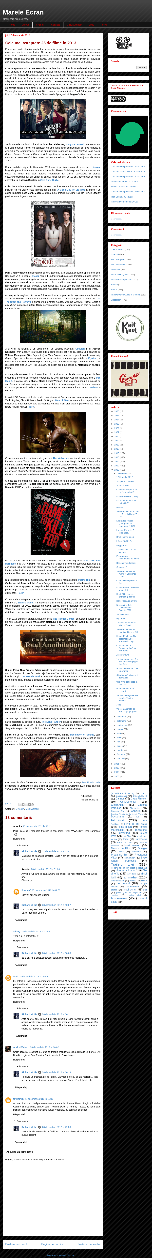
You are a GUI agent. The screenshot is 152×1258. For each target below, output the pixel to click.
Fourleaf (26, 890)
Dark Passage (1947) (126, 601)
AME (91, 24)
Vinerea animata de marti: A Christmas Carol (126, 574)
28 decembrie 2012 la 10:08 (56, 953)
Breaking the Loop (125, 537)
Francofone (140, 829)
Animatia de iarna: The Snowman (127, 669)
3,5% (104, 24)
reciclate (114, 895)
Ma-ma (119, 507)
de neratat (123, 883)
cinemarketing (117, 880)
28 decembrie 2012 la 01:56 (46, 890)
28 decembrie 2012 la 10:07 (56, 905)
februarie (121, 754)
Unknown (18, 1099)
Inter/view (115, 269)
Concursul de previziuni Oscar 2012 (128, 166)
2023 (117, 424)
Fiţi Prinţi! (120, 618)
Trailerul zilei (122, 864)
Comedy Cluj (117, 811)
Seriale (114, 284)
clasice (133, 880)
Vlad (15, 976)
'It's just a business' (125, 481)
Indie (126, 839)
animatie (130, 877)
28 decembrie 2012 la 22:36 (56, 1127)
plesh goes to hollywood (128, 892)
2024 (117, 419)
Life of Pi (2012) (124, 541)
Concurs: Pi (121, 567)
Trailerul (94, 387)
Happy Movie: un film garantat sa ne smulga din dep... (126, 639)
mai (119, 741)
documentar (133, 886)
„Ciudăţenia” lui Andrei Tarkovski (126, 676)
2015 (117, 457)
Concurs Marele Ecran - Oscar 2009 (128, 171)
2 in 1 (143, 793)
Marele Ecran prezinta (121, 279)
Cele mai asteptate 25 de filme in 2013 (126, 490)
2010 (117, 768)
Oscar (121, 851)
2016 (117, 453)
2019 (117, 440)
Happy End (121, 545)
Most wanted (31, 809)
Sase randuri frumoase (129, 859)
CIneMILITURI (140, 796)
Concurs (136, 811)
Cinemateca (135, 808)
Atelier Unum (122, 655)
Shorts (114, 289)
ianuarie (121, 758)
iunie (119, 737)
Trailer (31, 406)
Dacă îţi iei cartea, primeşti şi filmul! (125, 595)
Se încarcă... (117, 219)
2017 (117, 449)
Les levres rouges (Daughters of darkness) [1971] (125, 523)
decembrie (122, 473)
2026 (117, 411)
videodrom (116, 300)
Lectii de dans (125, 842)
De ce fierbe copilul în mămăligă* (126, 502)
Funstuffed (124, 833)
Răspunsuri (22, 845)
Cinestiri (20, 809)
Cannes (119, 798)
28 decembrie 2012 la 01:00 (45, 869)
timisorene (119, 898)
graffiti (114, 890)
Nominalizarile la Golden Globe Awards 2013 (124, 607)
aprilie (120, 746)
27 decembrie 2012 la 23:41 (37, 826)
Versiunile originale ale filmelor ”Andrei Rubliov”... (127, 698)
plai (145, 890)
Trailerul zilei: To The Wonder (126, 550)
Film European (118, 259)
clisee (144, 880)
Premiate (136, 851)
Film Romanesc (118, 264)
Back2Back (121, 796)
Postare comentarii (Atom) (60, 1255)
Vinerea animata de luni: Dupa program (126, 710)
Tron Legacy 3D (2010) (122, 197)
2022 (117, 428)
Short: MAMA (122, 485)
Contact (55, 24)
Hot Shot (127, 836)
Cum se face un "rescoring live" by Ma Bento (126, 648)
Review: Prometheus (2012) (124, 201)
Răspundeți (19, 838)
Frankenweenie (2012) (127, 496)
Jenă (118, 705)
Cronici (40, 24)
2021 (117, 432)
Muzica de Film (120, 848)
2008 (117, 776)
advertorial (131, 874)
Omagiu (142, 848)
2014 (117, 461)
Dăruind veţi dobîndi (125, 563)
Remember (129, 858)
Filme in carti (125, 826)
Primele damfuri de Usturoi (125, 689)
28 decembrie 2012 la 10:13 (56, 1072)
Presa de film (119, 854)
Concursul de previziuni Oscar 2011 (128, 176)
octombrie (122, 721)
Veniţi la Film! (122, 614)
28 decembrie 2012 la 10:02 (44, 1047)
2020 (117, 436)
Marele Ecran (23, 12)
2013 (117, 465)
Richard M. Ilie (29, 851)
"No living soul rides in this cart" (126, 683)
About (25, 24)
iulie (119, 733)
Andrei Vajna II (21, 1047)
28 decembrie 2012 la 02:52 (35, 931)
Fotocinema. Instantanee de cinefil (127, 557)
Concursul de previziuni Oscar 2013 (128, 191)
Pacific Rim (84, 580)
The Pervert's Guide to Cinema (125, 294)
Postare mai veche (88, 1244)
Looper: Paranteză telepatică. (125, 531)
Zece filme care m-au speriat (124, 181)
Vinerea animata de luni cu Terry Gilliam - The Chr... (127, 514)
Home (12, 24)
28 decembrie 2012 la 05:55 (33, 976)
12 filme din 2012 (124, 477)
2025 (117, 415)
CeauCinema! (117, 249)
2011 (117, 764)
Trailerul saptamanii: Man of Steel (126, 624)
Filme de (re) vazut (135, 823)
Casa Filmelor (139, 798)
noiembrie (122, 716)
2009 (117, 772)
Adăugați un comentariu (19, 1152)
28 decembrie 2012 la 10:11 (56, 1014)
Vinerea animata (125, 870)
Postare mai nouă (16, 1244)
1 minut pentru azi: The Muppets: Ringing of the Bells (127, 661)
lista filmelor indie (91, 782)
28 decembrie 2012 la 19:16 (39, 1099)
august (120, 729)
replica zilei (134, 895)
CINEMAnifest (74, 24)
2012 (117, 470)
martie (120, 750)
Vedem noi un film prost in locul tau (129, 868)
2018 (117, 445)
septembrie (122, 725)
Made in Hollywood (120, 274)
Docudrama (117, 816)
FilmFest (117, 820)
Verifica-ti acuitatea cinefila (123, 186)
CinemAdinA (118, 804)
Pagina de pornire (52, 1244)
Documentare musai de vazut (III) (127, 588)
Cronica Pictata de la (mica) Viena (127, 814)
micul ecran (129, 889)
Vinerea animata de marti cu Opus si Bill (127, 630)
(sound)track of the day (122, 793)
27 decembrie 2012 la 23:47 (56, 851)
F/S (137, 816)
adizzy (16, 931)
